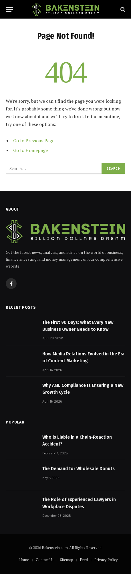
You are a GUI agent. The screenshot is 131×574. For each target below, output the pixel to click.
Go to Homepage (30, 150)
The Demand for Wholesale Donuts (78, 469)
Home (24, 559)
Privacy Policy (106, 559)
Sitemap (66, 559)
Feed (84, 559)
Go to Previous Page (33, 140)
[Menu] (9, 9)
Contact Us (44, 559)
